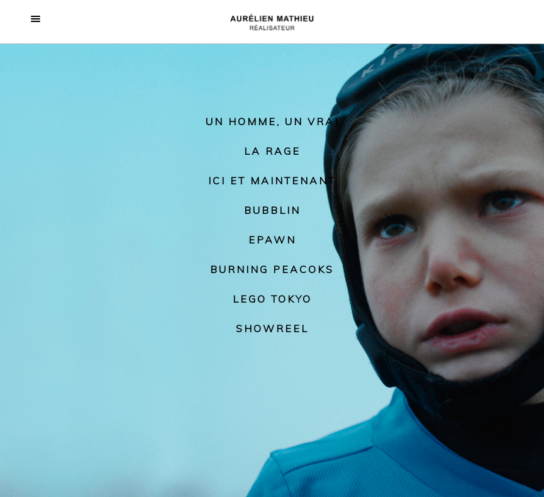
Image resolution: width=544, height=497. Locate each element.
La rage (272, 151)
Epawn (272, 239)
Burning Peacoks (272, 269)
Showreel (272, 328)
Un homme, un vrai (272, 121)
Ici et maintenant (272, 180)
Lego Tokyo (272, 299)
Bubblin (272, 210)
